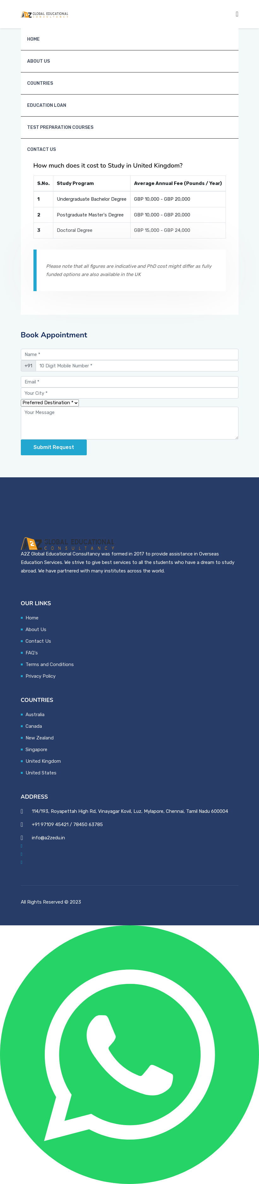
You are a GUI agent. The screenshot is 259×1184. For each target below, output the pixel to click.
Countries (40, 83)
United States (41, 773)
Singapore (36, 749)
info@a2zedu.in (48, 838)
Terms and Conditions (50, 664)
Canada (34, 726)
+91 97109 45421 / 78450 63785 (67, 824)
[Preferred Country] (50, 402)
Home (33, 39)
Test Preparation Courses (60, 127)
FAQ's (32, 653)
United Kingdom (43, 761)
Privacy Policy (41, 676)
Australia (35, 714)
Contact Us (41, 149)
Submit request (53, 447)
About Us (38, 61)
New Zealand (40, 738)
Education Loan (46, 105)
